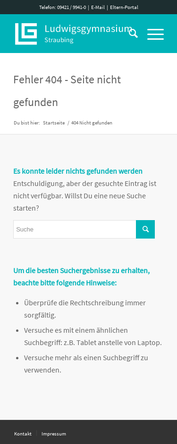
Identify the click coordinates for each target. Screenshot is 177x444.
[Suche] (128, 34)
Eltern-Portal (124, 7)
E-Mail (98, 7)
